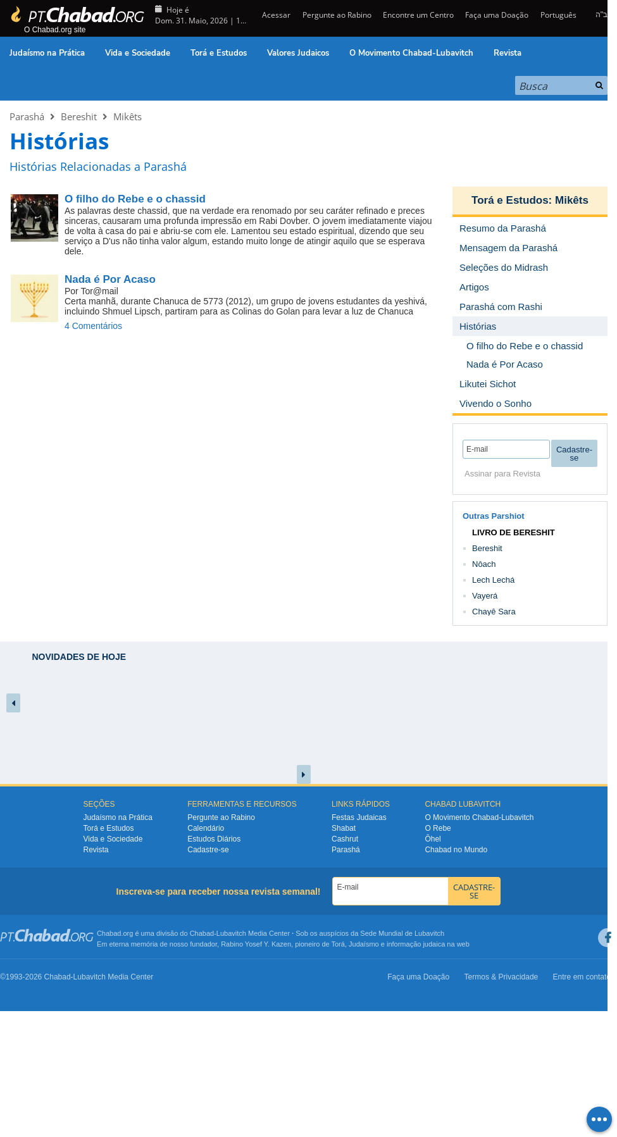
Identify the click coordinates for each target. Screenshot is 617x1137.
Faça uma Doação (496, 14)
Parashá (26, 116)
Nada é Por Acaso (110, 279)
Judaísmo (364, 944)
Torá (337, 944)
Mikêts (127, 116)
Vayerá (484, 595)
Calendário (205, 828)
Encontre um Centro (418, 14)
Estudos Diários (213, 839)
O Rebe (438, 828)
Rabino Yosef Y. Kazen (256, 944)
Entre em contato (582, 976)
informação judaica (416, 944)
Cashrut (345, 839)
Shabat (344, 828)
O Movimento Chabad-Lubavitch (411, 53)
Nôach (484, 564)
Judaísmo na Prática (47, 53)
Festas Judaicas (359, 817)
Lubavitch (231, 933)
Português (558, 14)
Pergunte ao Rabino (336, 14)
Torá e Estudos (218, 53)
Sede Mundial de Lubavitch (402, 933)
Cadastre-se (207, 849)
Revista (507, 53)
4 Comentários (93, 326)
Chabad (202, 933)
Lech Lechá (493, 580)
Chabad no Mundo (456, 849)
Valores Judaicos (298, 53)
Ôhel (432, 839)
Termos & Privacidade (501, 976)
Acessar (275, 14)
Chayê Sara (494, 611)
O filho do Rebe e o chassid (135, 199)
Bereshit (79, 116)
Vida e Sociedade (137, 53)
